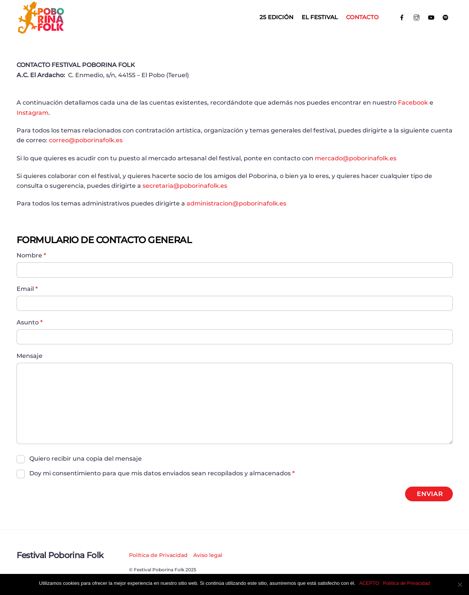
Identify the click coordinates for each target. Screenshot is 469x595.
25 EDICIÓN (276, 17)
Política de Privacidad (158, 555)
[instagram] (416, 16)
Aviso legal (207, 555)
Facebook (413, 102)
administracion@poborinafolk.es (236, 203)
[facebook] (402, 16)
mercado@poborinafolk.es (355, 158)
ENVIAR (430, 494)
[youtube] (431, 16)
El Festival (320, 17)
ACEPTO (369, 583)
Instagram (33, 112)
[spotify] (445, 16)
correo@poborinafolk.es (86, 140)
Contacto (362, 17)
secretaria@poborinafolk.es (185, 185)
